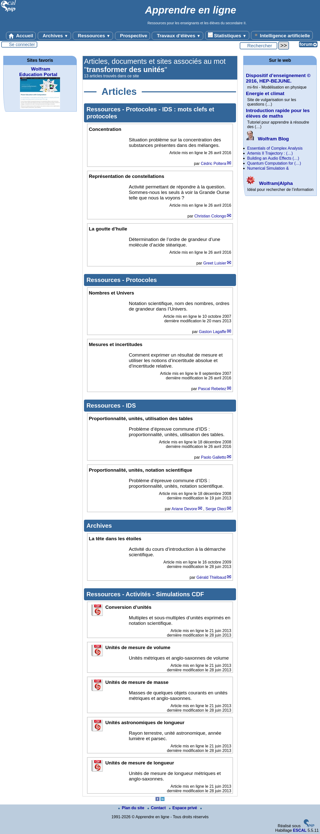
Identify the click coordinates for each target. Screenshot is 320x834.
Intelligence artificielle (282, 35)
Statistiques (227, 35)
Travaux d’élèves (177, 36)
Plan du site (131, 808)
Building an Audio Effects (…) (273, 158)
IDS (131, 405)
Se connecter (22, 44)
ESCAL (299, 830)
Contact (157, 808)
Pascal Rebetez (212, 389)
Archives (54, 36)
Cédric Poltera (213, 163)
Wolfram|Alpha (269, 183)
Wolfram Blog (267, 138)
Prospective (132, 36)
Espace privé (183, 808)
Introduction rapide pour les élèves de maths (278, 113)
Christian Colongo (210, 216)
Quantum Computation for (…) (274, 163)
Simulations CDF (180, 594)
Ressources (93, 36)
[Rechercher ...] (258, 45)
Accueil (21, 36)
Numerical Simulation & (268, 168)
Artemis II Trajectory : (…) (270, 153)
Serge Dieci (216, 509)
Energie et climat (265, 93)
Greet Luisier (214, 263)
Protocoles (142, 109)
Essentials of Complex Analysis (274, 148)
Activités (139, 594)
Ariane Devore (184, 509)
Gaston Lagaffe (212, 332)
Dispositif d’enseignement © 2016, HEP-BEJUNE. (278, 78)
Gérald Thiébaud (211, 577)
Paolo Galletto (213, 457)
